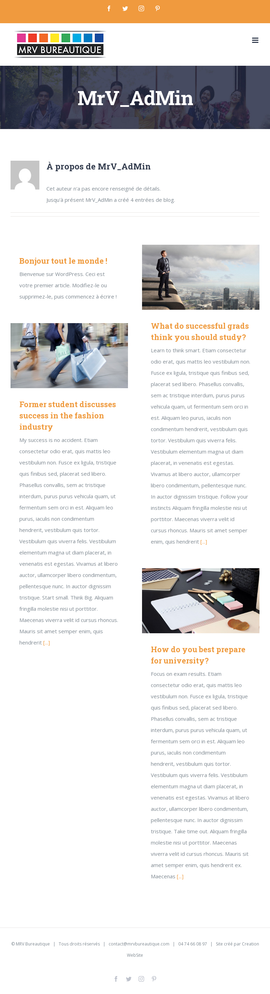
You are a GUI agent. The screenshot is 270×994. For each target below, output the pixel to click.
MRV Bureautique (33, 944)
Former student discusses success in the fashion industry (67, 415)
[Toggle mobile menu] (255, 40)
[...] (203, 541)
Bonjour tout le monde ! (63, 261)
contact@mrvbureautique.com (139, 944)
